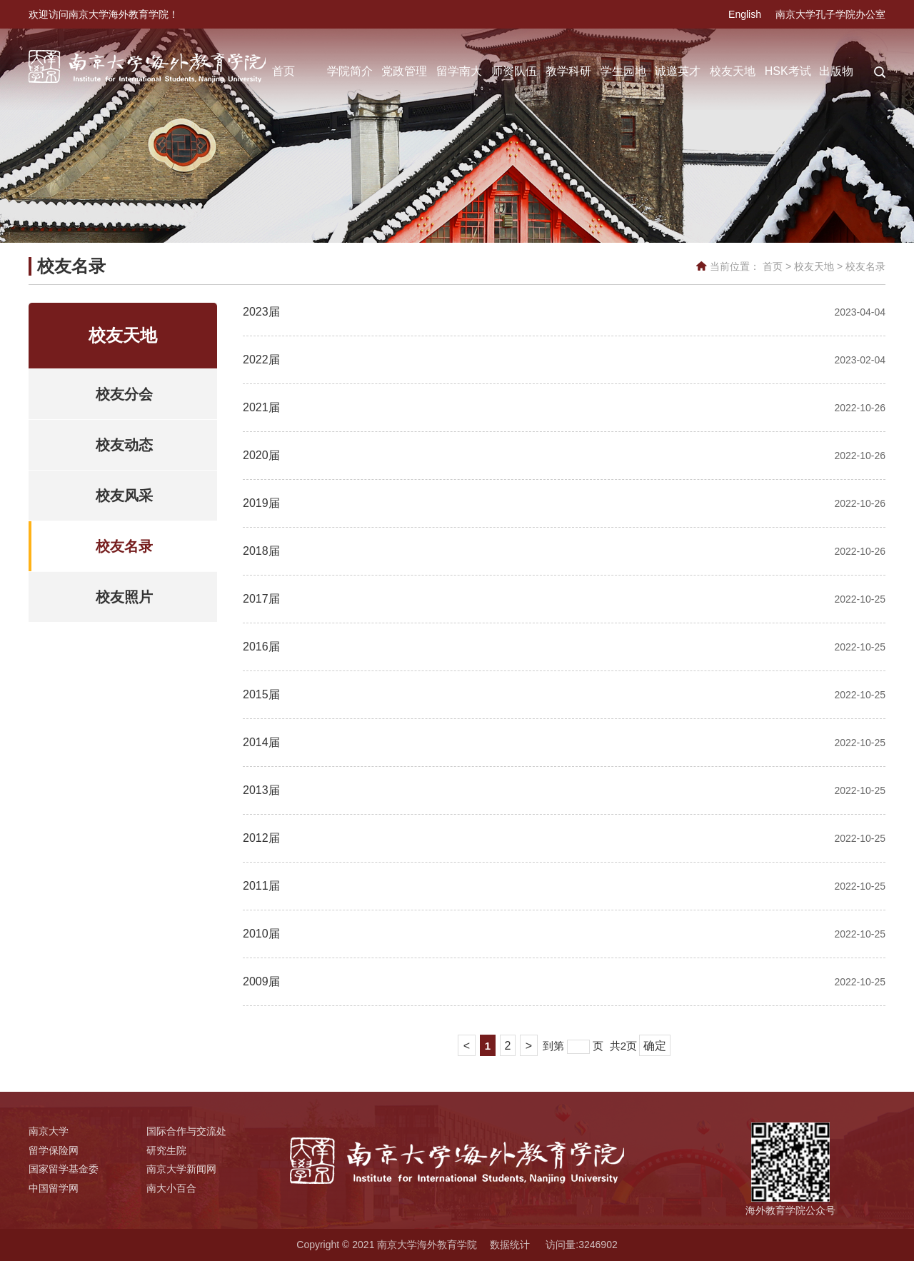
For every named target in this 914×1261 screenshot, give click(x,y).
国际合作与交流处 (186, 1131)
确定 (654, 1046)
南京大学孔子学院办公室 (830, 14)
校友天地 (732, 71)
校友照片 (124, 597)
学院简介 (350, 71)
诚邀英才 (677, 71)
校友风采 (124, 495)
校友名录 (865, 266)
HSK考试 (788, 71)
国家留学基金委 (64, 1169)
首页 (283, 71)
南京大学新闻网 (181, 1169)
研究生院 (166, 1150)
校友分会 (124, 394)
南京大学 (49, 1131)
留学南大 (459, 71)
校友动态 (124, 445)
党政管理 (404, 71)
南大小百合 (171, 1188)
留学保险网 (54, 1150)
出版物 (836, 71)
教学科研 (568, 71)
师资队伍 (514, 71)
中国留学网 (54, 1188)
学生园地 (623, 71)
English (744, 14)
